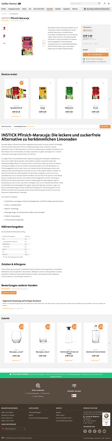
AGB (103, 438)
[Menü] (109, 414)
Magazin (58, 412)
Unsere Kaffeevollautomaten (64, 421)
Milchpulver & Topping (7, 415)
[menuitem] (85, 3)
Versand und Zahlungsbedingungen (39, 418)
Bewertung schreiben (9, 293)
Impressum (108, 438)
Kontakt (31, 415)
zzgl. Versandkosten (92, 39)
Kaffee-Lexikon (60, 415)
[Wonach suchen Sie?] (85, 3)
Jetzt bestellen (105, 126)
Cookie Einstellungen (88, 438)
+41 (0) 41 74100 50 (92, 417)
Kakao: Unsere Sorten (7, 421)
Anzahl (85, 50)
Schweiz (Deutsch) (8, 429)
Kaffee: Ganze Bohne (7, 412)
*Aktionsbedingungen (35, 412)
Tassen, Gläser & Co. (7, 418)
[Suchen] (99, 3)
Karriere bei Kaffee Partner (64, 418)
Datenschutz (98, 438)
